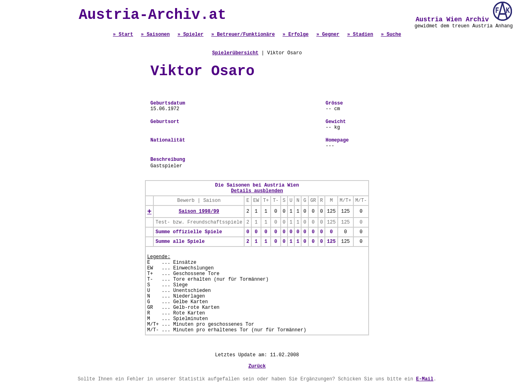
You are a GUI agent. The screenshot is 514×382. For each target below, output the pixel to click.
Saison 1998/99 (199, 211)
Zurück (256, 366)
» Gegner (328, 34)
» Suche (391, 34)
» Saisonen (155, 34)
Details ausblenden (257, 191)
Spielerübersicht (235, 53)
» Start (123, 34)
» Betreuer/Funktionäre (243, 34)
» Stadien (360, 34)
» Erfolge (296, 34)
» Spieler (190, 34)
